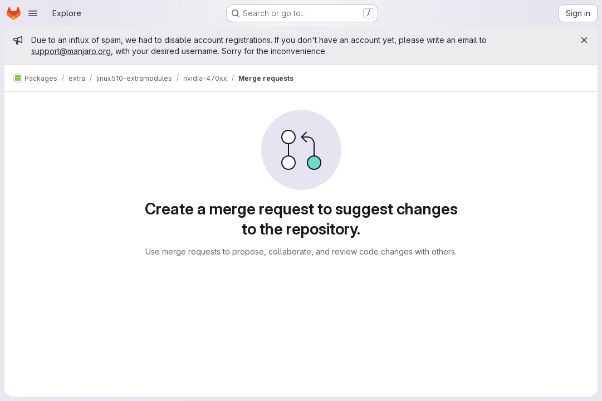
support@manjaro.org (71, 51)
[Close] (584, 40)
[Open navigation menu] (33, 13)
